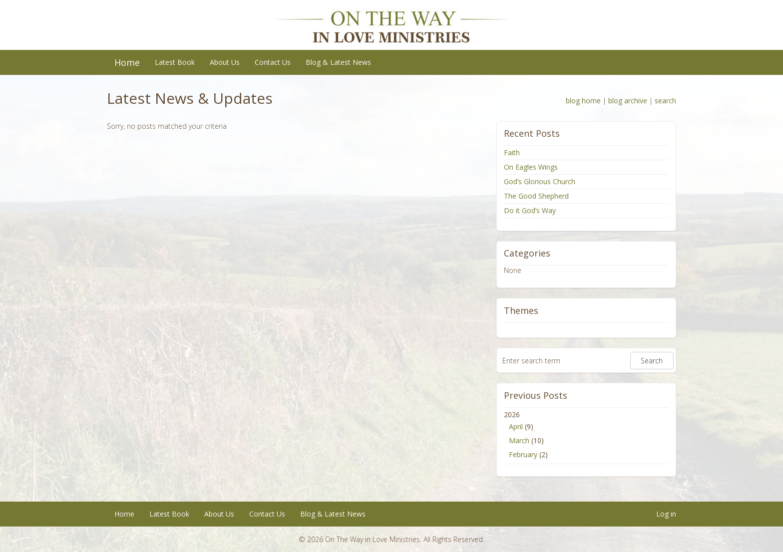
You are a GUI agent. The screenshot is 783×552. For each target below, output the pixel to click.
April (516, 426)
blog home (583, 100)
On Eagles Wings (531, 167)
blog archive (627, 100)
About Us (225, 62)
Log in (666, 514)
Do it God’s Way (530, 210)
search (665, 100)
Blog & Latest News (338, 62)
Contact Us (273, 62)
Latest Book (175, 62)
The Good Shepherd (536, 196)
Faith (512, 152)
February (523, 454)
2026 (586, 436)
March (519, 440)
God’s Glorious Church (539, 181)
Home (127, 62)
